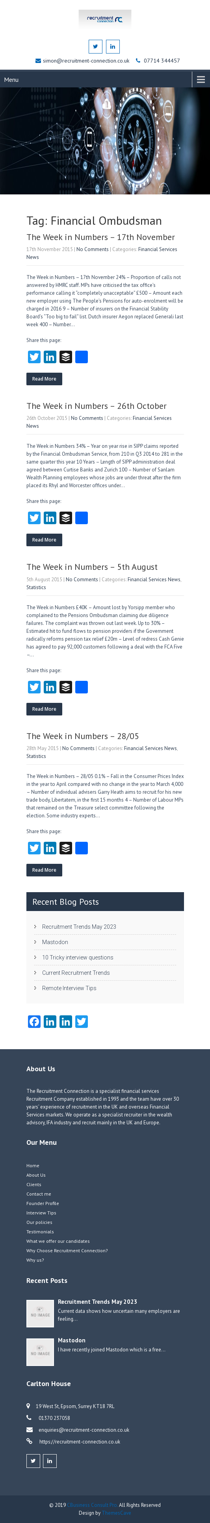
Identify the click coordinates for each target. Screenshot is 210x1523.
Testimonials (40, 1232)
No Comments (92, 249)
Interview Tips (41, 1213)
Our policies (39, 1222)
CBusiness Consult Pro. (93, 1505)
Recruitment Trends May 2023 (79, 927)
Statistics (36, 587)
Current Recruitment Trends (76, 973)
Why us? (35, 1260)
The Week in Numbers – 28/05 (82, 735)
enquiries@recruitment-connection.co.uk (84, 1430)
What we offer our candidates (58, 1241)
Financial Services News (154, 579)
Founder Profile (42, 1203)
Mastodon (55, 942)
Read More (44, 378)
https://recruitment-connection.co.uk (79, 1441)
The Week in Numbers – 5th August (92, 566)
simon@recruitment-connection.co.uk (87, 60)
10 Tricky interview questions (77, 957)
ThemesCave (116, 1513)
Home (32, 1165)
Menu (11, 79)
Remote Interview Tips (69, 988)
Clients (33, 1184)
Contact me (38, 1194)
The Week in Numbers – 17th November (100, 236)
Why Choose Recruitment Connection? (67, 1250)
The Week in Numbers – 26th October (96, 405)
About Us (36, 1175)
